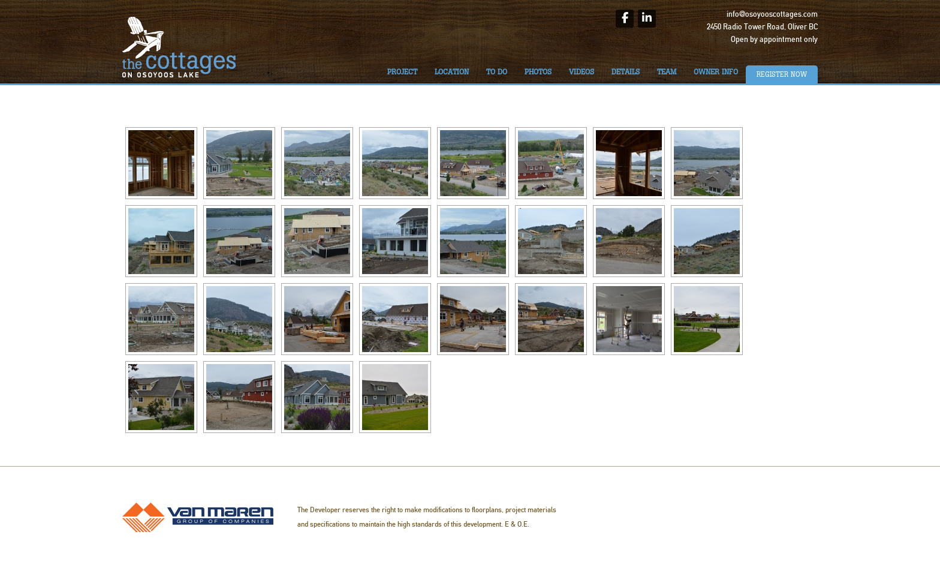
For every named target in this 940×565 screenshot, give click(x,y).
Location (452, 72)
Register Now (782, 74)
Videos (581, 72)
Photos (538, 72)
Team (666, 72)
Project (402, 72)
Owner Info (716, 72)
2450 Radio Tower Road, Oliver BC (762, 27)
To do (496, 72)
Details (625, 72)
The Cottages (179, 47)
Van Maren (197, 517)
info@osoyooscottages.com (772, 14)
